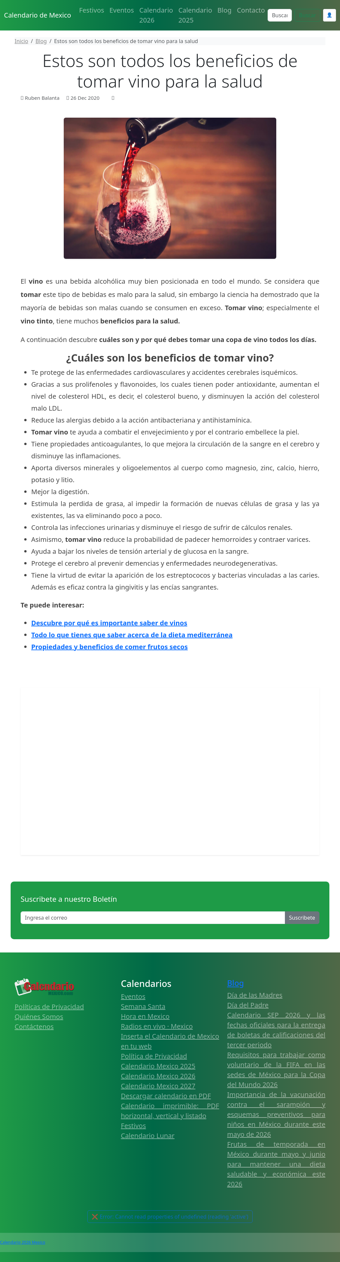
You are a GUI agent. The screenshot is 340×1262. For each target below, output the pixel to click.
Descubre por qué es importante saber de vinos (109, 622)
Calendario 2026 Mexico (22, 1242)
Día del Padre (248, 1005)
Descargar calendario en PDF (166, 1095)
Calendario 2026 (156, 15)
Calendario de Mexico (37, 15)
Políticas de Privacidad (49, 1006)
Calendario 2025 (195, 15)
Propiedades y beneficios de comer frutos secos (109, 646)
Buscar (307, 15)
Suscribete (302, 917)
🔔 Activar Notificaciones (170, 1216)
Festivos (91, 10)
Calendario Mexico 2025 (158, 1065)
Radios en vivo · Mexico (157, 1026)
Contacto (251, 10)
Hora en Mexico (145, 1016)
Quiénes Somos (39, 1016)
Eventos (122, 10)
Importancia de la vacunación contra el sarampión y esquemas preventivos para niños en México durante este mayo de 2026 (276, 1114)
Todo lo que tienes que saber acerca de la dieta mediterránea (131, 634)
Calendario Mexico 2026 (158, 1075)
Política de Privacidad (154, 1056)
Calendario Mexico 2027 (158, 1085)
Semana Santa (143, 1006)
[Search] (280, 15)
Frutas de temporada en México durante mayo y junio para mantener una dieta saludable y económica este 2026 (276, 1164)
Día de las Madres (255, 995)
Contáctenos (34, 1026)
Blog (224, 10)
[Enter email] (153, 917)
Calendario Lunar (148, 1135)
